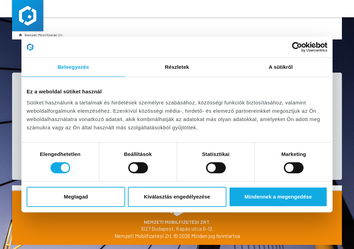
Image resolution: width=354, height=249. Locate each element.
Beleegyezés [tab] (73, 67)
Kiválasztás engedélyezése (177, 197)
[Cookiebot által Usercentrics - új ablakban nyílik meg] (297, 47)
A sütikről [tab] (281, 67)
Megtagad (76, 197)
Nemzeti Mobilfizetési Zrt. (41, 35)
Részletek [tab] (177, 67)
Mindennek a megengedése (278, 197)
